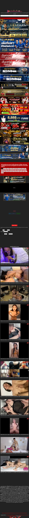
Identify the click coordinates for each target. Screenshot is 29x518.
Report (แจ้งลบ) (14, 225)
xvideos (21, 171)
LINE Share (18, 213)
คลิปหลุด (5, 231)
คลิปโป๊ (6, 231)
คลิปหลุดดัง (7, 171)
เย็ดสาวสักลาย (19, 168)
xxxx (15, 171)
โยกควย (13, 168)
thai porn (26, 171)
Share (10, 213)
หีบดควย (23, 168)
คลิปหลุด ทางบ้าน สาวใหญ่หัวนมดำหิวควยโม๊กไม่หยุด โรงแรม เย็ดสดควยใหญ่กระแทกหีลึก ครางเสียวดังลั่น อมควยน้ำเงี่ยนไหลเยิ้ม (14, 396)
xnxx (23, 171)
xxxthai (18, 171)
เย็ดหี (16, 168)
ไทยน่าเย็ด (8, 168)
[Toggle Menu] (28, 18)
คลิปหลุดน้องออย (3, 171)
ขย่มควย (13, 171)
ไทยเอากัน (5, 168)
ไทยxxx (11, 168)
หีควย (25, 168)
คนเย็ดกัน (11, 171)
